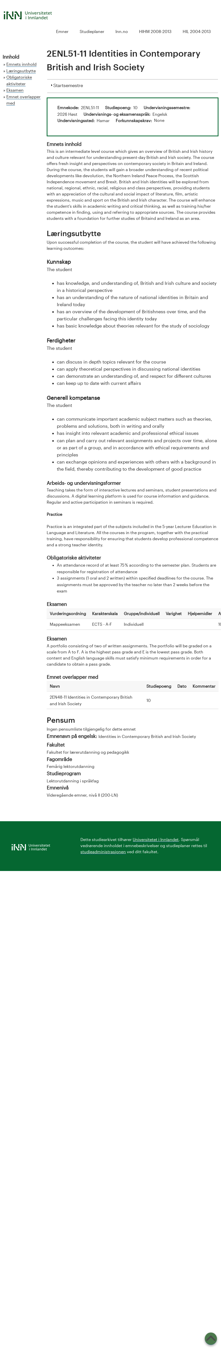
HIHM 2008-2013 (155, 31)
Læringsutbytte (21, 70)
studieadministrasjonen (103, 851)
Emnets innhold (21, 64)
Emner (62, 31)
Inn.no (121, 31)
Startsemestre (68, 85)
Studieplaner (92, 31)
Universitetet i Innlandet (156, 839)
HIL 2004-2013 (197, 31)
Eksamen (15, 90)
